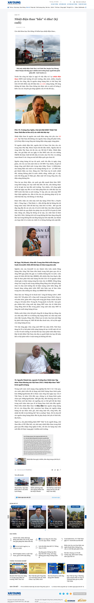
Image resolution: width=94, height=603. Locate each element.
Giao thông (22, 7)
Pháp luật (32, 7)
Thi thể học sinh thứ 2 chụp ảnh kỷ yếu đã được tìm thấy (54, 489)
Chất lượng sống (40, 7)
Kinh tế (28, 7)
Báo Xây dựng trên (25, 470)
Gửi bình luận (56, 497)
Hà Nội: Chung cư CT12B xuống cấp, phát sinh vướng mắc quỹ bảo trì (73, 554)
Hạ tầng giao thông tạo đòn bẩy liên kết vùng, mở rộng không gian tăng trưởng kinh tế (48, 554)
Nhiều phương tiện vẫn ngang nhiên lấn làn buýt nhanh (37, 489)
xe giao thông (54, 4)
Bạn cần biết (14, 586)
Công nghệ (63, 7)
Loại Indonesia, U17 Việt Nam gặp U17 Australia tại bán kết (74, 539)
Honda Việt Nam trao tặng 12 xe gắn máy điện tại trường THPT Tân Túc (18, 577)
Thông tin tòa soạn (79, 593)
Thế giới (69, 7)
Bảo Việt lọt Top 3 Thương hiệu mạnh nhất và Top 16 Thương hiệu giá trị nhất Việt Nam (75, 578)
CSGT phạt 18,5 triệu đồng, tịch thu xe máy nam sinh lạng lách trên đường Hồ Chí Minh (18, 523)
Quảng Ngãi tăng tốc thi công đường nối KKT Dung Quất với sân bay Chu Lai (75, 524)
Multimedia (81, 7)
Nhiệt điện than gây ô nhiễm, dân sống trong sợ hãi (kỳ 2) (43, 459)
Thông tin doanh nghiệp (18, 561)
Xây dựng (16, 7)
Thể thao (57, 7)
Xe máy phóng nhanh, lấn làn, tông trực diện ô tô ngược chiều (56, 524)
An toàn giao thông (72, 4)
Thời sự (11, 7)
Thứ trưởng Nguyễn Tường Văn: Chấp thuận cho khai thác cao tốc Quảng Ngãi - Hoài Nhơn (37, 523)
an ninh (43, 84)
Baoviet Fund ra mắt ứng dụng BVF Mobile (56, 576)
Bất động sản (62, 4)
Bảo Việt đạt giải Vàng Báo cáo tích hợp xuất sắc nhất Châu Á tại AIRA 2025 (37, 577)
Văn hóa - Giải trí (49, 7)
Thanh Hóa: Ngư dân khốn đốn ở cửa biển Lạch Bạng (21, 489)
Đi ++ (72, 7)
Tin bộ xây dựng (82, 4)
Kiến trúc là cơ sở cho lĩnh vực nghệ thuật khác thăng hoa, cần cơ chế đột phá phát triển (74, 547)
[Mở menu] (85, 7)
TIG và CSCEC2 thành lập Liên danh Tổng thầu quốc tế (35, 586)
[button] (85, 516)
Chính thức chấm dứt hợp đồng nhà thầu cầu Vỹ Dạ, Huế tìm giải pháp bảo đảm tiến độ (23, 539)
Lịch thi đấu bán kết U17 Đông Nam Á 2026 (48, 547)
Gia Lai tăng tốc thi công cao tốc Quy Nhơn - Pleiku (47, 539)
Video (76, 7)
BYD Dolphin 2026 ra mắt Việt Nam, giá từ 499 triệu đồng (23, 554)
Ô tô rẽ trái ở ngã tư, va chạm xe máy (21, 547)
